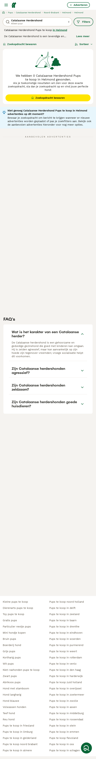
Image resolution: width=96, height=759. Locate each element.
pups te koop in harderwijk (66, 676)
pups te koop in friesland (18, 725)
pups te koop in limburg (18, 731)
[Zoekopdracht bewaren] (86, 747)
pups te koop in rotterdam (65, 657)
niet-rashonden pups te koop (21, 669)
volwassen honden (14, 707)
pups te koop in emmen (64, 731)
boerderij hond (12, 645)
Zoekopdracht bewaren (19, 44)
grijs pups (9, 651)
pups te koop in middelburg (66, 713)
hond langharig (12, 694)
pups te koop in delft (62, 608)
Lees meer (82, 36)
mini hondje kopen (14, 632)
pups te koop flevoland (63, 738)
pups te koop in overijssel (65, 688)
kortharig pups (12, 657)
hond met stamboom (16, 688)
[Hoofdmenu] (6, 5)
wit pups (8, 663)
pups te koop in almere (17, 750)
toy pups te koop (13, 614)
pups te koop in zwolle (63, 700)
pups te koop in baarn (62, 620)
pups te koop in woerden (65, 638)
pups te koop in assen (63, 707)
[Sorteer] (84, 44)
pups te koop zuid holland (65, 682)
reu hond (9, 719)
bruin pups (9, 638)
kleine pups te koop (15, 601)
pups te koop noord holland (66, 601)
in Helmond (60, 30)
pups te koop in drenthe (64, 626)
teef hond (9, 713)
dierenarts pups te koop (18, 608)
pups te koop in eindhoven (65, 632)
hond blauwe (11, 700)
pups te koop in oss (61, 744)
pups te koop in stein (62, 725)
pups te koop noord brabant (20, 744)
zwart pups (10, 676)
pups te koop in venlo (62, 663)
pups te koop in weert (63, 651)
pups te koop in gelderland (19, 738)
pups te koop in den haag (65, 669)
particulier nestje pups (17, 626)
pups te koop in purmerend (66, 645)
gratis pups (10, 620)
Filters (83, 22)
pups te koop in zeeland (64, 614)
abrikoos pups (12, 682)
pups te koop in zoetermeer (66, 694)
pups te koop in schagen (64, 750)
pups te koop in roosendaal (66, 719)
